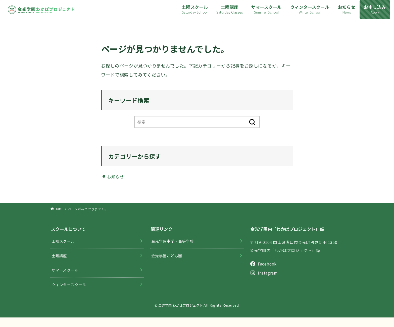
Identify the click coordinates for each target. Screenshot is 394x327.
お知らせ (116, 180)
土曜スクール (64, 246)
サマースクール (66, 277)
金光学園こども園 (167, 262)
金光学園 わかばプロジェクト (181, 314)
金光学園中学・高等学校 (173, 246)
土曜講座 (60, 262)
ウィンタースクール (70, 293)
